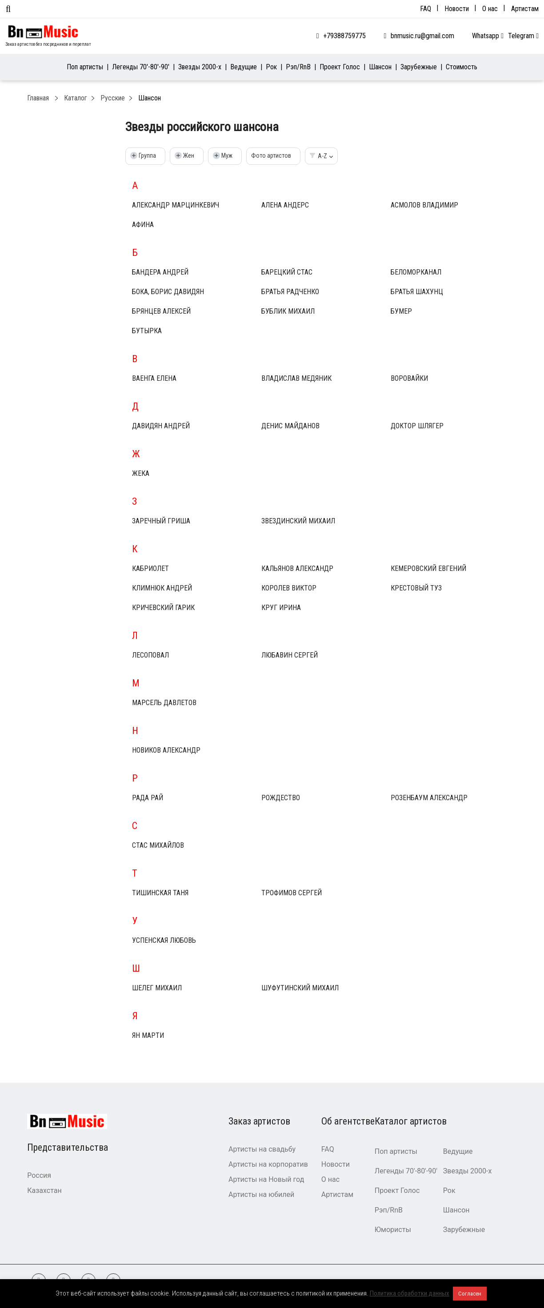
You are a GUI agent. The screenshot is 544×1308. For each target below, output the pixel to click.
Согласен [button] (469, 1293)
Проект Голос (340, 67)
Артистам (525, 8)
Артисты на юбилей (261, 1194)
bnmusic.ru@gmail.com (422, 36)
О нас (490, 8)
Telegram (523, 36)
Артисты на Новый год (266, 1179)
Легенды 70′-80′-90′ (140, 67)
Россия (39, 1175)
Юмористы (393, 1229)
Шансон (380, 67)
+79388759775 (344, 36)
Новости (456, 8)
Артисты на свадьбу (262, 1149)
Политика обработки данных (409, 1293)
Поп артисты (85, 67)
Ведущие (243, 67)
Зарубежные (418, 67)
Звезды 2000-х (199, 67)
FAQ (425, 8)
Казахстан (44, 1190)
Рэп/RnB (298, 67)
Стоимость (461, 67)
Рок (271, 67)
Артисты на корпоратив (268, 1164)
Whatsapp (488, 36)
